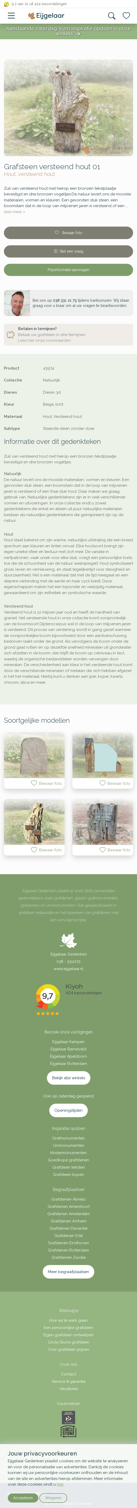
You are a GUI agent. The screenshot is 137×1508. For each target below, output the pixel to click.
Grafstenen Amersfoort (69, 1206)
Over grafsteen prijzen (68, 1349)
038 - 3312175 (68, 961)
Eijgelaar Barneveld (68, 1049)
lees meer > (14, 211)
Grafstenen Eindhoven (68, 1243)
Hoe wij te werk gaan (68, 1320)
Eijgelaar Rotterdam (68, 1063)
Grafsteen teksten (68, 1167)
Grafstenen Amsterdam (68, 1213)
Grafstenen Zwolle (69, 1257)
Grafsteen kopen (68, 1174)
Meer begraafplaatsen (68, 1271)
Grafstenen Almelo (68, 1199)
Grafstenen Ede (68, 1235)
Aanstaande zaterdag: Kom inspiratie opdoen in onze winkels (68, 31)
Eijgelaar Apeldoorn (68, 1056)
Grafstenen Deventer (68, 1228)
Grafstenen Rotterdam (68, 1250)
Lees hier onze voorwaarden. (45, 340)
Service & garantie (68, 1381)
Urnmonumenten (68, 1145)
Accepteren (23, 1498)
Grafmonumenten (68, 1138)
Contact (68, 1374)
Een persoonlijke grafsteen (68, 1327)
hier (60, 1484)
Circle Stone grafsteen (68, 1342)
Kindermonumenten (68, 1152)
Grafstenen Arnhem (68, 1221)
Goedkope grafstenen (68, 1160)
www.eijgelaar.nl (68, 968)
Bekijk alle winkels (68, 1078)
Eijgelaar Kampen (68, 1041)
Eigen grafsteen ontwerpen (68, 1335)
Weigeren (53, 1498)
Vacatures (68, 1388)
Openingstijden (68, 1110)
